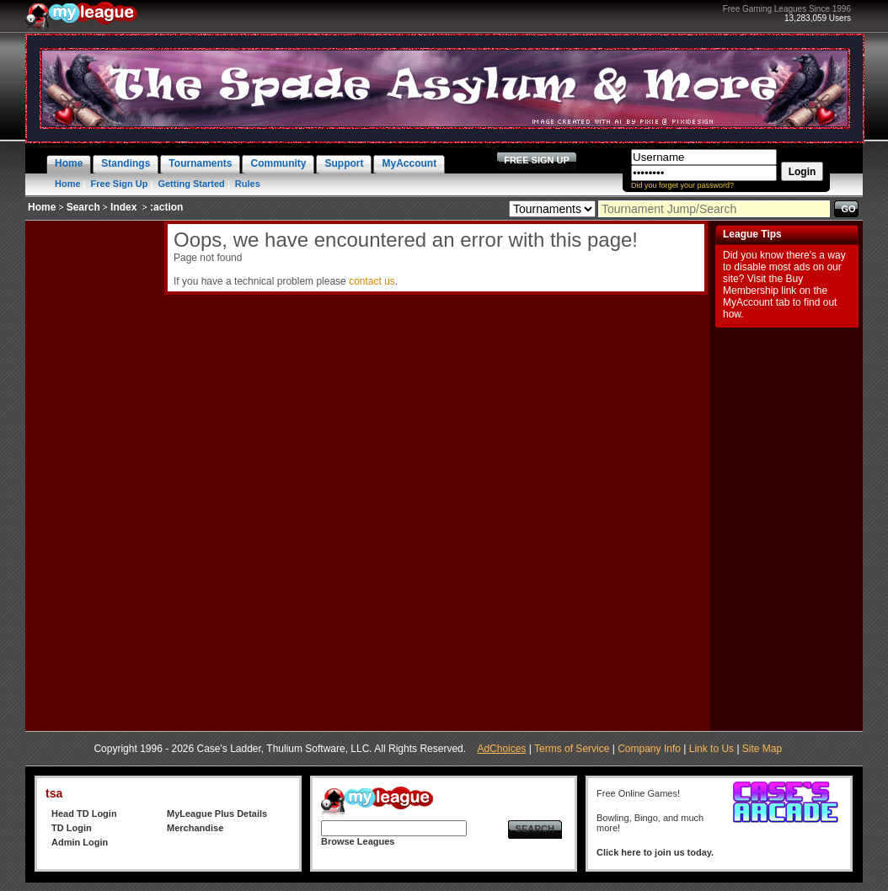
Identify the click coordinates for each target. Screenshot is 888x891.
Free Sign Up (119, 184)
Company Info (649, 749)
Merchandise (195, 828)
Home (68, 184)
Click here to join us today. (655, 852)
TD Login (71, 828)
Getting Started (191, 184)
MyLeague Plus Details (217, 813)
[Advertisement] (92, 473)
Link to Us (711, 749)
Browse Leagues (357, 841)
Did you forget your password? (682, 185)
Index (123, 207)
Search (83, 207)
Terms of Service (571, 749)
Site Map (762, 749)
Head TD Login (84, 813)
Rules (247, 184)
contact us (372, 281)
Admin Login (79, 842)
